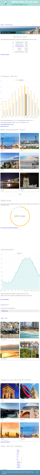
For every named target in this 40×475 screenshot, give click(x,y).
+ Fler (20, 194)
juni (17, 457)
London (22, 399)
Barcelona (23, 149)
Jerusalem (3, 339)
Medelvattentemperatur (19, 45)
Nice (2, 169)
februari (18, 451)
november (18, 465)
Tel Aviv (23, 339)
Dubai (2, 439)
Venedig (2, 149)
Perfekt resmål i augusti (5, 54)
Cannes (2, 189)
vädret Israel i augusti (9, 24)
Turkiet (22, 420)
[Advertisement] (20, 15)
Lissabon (22, 189)
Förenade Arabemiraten (5, 440)
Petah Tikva (24, 359)
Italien (2, 420)
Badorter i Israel (5, 310)
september (18, 462)
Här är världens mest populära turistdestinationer (9, 227)
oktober (18, 464)
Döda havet (4, 359)
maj (17, 456)
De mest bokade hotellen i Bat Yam (7, 124)
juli (17, 459)
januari (18, 449)
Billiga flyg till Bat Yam (5, 126)
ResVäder (2, 24)
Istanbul (23, 419)
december (18, 467)
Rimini (22, 169)
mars (18, 453)
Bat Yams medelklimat (5, 299)
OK (37, 472)
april (17, 454)
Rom (2, 419)
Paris (2, 399)
